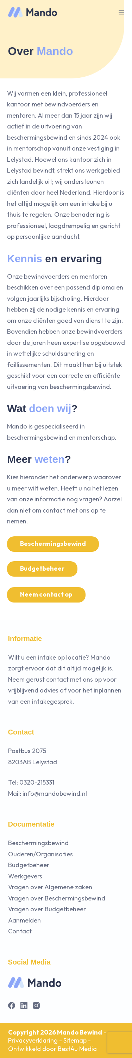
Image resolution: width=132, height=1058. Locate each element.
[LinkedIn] (23, 1005)
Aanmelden (24, 920)
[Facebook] (11, 1005)
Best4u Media (77, 1049)
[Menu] (121, 12)
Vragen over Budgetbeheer (47, 909)
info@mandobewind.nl (55, 793)
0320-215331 (36, 782)
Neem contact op (46, 594)
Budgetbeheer (42, 568)
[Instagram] (36, 1005)
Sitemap (75, 1040)
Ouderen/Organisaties (40, 854)
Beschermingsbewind (53, 544)
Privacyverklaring (33, 1040)
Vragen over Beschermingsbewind (56, 898)
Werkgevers (25, 876)
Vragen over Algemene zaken (50, 887)
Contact (20, 931)
